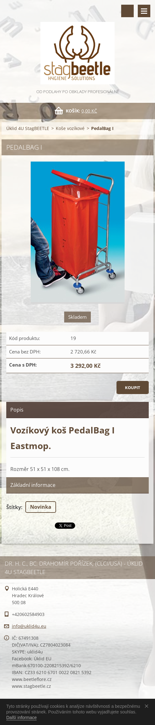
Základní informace (32, 485)
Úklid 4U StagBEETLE (27, 128)
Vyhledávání (127, 11)
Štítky (13, 507)
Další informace (21, 717)
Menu (144, 11)
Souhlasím (148, 706)
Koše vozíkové (70, 128)
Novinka (40, 506)
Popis (16, 409)
